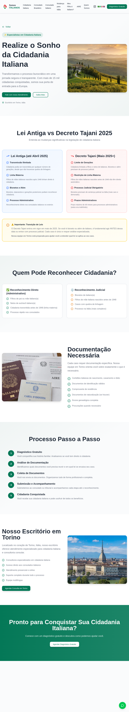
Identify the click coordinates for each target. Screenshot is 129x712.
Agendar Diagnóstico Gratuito (64, 644)
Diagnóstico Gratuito (117, 7)
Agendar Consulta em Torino (16, 588)
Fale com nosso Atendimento (16, 95)
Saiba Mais (40, 95)
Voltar (6, 27)
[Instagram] (94, 6)
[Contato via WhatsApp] (122, 705)
